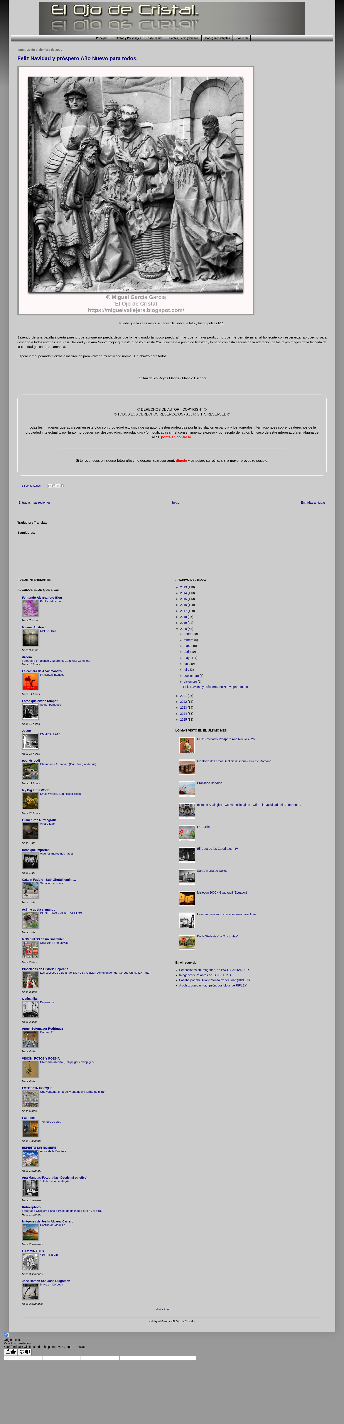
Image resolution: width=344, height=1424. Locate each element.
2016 (184, 605)
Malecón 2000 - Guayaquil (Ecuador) (222, 892)
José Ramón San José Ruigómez (46, 1281)
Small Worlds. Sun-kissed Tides (60, 793)
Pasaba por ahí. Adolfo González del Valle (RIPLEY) (214, 980)
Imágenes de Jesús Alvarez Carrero (47, 1221)
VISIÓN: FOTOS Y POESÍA (41, 1058)
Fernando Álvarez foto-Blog (42, 597)
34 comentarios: (32, 485)
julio (187, 669)
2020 (184, 629)
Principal (101, 38)
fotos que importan (36, 850)
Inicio (175, 502)
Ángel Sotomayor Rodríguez (42, 1028)
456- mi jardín (49, 1254)
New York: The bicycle (54, 942)
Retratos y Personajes (127, 38)
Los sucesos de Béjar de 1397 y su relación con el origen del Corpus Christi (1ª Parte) (95, 972)
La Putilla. (204, 827)
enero (188, 634)
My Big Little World (36, 790)
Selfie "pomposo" (51, 704)
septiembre (192, 675)
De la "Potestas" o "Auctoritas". (218, 936)
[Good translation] (11, 1352)
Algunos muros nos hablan (57, 853)
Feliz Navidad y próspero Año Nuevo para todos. (77, 58)
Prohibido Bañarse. (210, 783)
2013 (184, 587)
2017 (184, 611)
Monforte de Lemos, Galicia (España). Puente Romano (234, 761)
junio (187, 663)
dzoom (27, 657)
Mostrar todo (162, 1309)
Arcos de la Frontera (53, 1151)
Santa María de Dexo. (212, 870)
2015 (184, 599)
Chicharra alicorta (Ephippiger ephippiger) (67, 1062)
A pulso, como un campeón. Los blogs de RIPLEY (213, 985)
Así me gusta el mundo (38, 909)
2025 (184, 719)
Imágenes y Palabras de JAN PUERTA (205, 975)
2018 (184, 617)
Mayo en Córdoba (51, 1284)
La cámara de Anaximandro (42, 671)
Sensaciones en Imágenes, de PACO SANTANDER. (214, 970)
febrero (189, 640)
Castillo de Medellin (52, 1225)
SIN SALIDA (48, 631)
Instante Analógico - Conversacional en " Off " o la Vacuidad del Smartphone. (249, 805)
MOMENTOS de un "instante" (43, 939)
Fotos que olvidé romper (39, 701)
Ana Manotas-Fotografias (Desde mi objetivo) (55, 1177)
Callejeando (155, 38)
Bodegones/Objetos (217, 38)
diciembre (191, 681)
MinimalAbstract (34, 627)
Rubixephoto (31, 1207)
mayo (188, 658)
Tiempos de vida (50, 1121)
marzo (188, 646)
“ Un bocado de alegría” (55, 1181)
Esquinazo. (47, 1002)
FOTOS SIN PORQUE (37, 1088)
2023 (184, 707)
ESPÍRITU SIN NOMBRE (39, 1147)
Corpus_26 (47, 1032)
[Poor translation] (25, 1352)
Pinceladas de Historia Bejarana (45, 969)
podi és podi (31, 760)
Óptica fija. (30, 998)
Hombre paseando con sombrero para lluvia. (227, 914)
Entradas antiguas (313, 502)
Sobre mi (242, 38)
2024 (184, 713)
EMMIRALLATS (50, 734)
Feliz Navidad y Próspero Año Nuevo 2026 (226, 739)
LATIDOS (28, 1118)
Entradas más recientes (35, 502)
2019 (184, 622)
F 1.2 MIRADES (33, 1251)
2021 (184, 695)
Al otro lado (47, 823)
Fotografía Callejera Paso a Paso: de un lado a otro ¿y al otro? (62, 1210)
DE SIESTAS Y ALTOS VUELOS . (62, 913)
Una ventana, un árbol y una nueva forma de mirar (72, 1091)
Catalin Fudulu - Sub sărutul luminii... (49, 879)
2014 (184, 593)
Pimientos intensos (52, 674)
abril (187, 651)
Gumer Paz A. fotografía (39, 820)
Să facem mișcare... (53, 883)
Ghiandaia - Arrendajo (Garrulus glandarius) (68, 764)
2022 (184, 701)
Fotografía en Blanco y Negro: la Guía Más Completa (56, 660)
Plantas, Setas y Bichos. (184, 38)
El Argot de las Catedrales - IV (217, 848)
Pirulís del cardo (50, 601)
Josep (26, 730)
